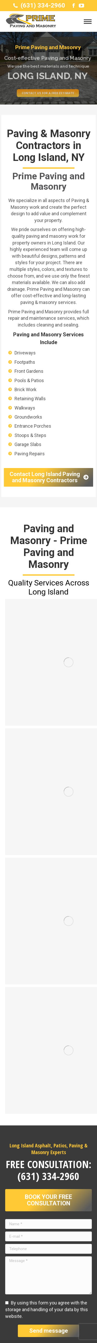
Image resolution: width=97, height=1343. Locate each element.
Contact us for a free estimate (48, 98)
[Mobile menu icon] (88, 21)
